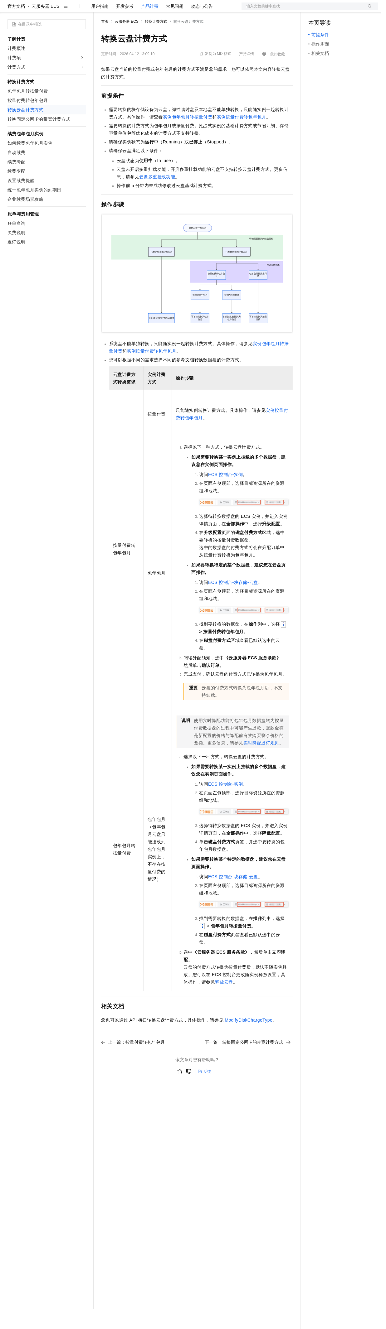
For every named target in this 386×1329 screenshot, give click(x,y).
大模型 (64, 9)
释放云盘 (224, 1001)
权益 (119, 9)
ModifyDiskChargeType (248, 1040)
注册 (345, 10)
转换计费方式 (156, 41)
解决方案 (100, 9)
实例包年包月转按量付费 (187, 136)
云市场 (152, 9)
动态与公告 (202, 26)
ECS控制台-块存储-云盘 (233, 602)
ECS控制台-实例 (225, 494)
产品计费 (150, 26)
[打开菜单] (10, 10)
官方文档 (16, 26)
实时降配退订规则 (261, 762)
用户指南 (100, 26)
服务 (184, 9)
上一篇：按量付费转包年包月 (133, 1062)
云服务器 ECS (46, 26)
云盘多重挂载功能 (157, 196)
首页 (105, 41)
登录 (368, 10)
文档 (302, 10)
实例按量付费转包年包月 (241, 136)
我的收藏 (277, 74)
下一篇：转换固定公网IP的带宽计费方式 (248, 1062)
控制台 (330, 10)
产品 (81, 9)
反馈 (204, 1091)
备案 (315, 10)
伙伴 (169, 9)
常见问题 (174, 26)
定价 (134, 9)
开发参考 (125, 26)
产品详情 (246, 74)
